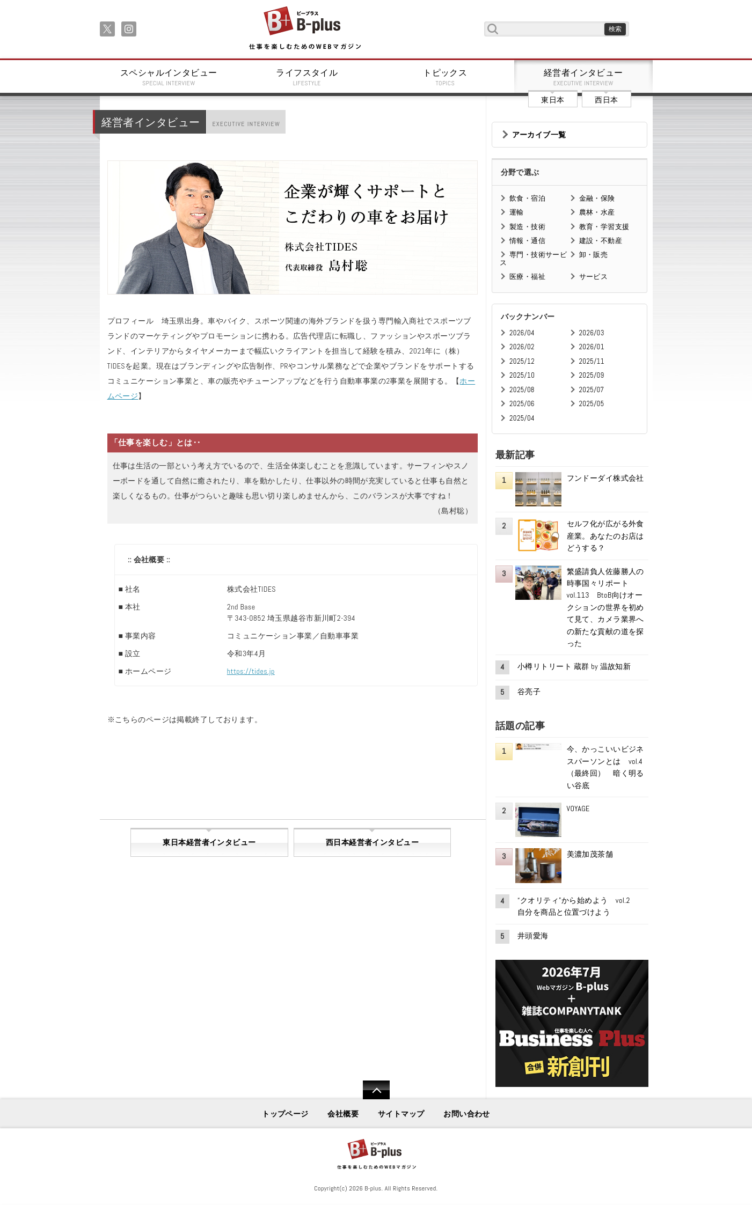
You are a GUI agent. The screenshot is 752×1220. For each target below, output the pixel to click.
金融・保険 (597, 198)
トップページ (285, 1114)
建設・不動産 (601, 240)
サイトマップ (401, 1114)
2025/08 (522, 389)
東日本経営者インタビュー (209, 842)
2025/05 (591, 403)
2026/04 (522, 332)
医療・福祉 (527, 276)
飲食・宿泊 (527, 198)
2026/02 (522, 346)
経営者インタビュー (583, 77)
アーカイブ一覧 (539, 134)
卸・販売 (593, 254)
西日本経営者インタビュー (372, 842)
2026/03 (591, 332)
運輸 (516, 212)
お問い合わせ (466, 1114)
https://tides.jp (251, 671)
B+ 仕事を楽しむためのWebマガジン (304, 28)
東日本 (552, 100)
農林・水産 (597, 212)
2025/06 (522, 403)
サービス (593, 276)
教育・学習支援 (604, 226)
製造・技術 (527, 226)
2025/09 (591, 375)
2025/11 (591, 361)
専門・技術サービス (533, 258)
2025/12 (522, 361)
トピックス (445, 77)
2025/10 (522, 375)
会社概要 (343, 1114)
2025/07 (591, 389)
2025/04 (522, 418)
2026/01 (591, 346)
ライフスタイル (307, 77)
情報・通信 (527, 240)
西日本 (606, 100)
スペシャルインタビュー (169, 77)
